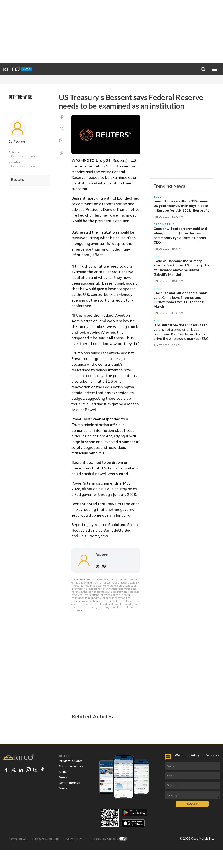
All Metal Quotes (71, 761)
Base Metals (164, 224)
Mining (63, 788)
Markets (64, 772)
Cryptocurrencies (71, 766)
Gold (158, 196)
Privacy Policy (72, 839)
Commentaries (69, 783)
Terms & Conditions (45, 839)
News (63, 777)
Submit (192, 803)
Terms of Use (18, 839)
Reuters (19, 141)
